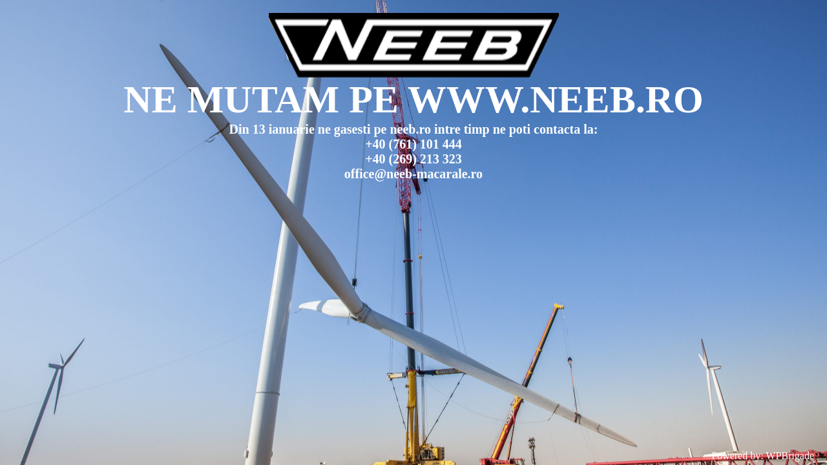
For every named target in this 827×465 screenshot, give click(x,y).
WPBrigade (790, 455)
